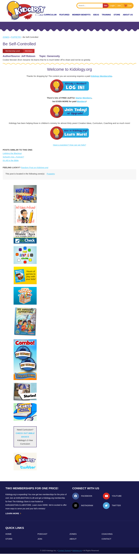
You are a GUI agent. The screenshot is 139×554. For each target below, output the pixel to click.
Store (117, 15)
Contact (106, 539)
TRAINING (106, 15)
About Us (128, 15)
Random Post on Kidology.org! (34, 167)
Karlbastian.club (25, 498)
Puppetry (16, 37)
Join (119, 5)
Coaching (107, 534)
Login (112, 5)
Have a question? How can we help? (69, 145)
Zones (6, 37)
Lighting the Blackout (12, 153)
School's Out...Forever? (13, 157)
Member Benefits (81, 15)
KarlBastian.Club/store (18, 505)
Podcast (42, 534)
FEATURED (64, 15)
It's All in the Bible (11, 160)
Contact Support (64, 551)
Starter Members (83, 98)
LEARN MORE (13, 513)
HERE (45, 505)
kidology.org (77, 551)
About (73, 539)
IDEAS (96, 15)
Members (81, 101)
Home (8, 534)
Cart (130, 5)
